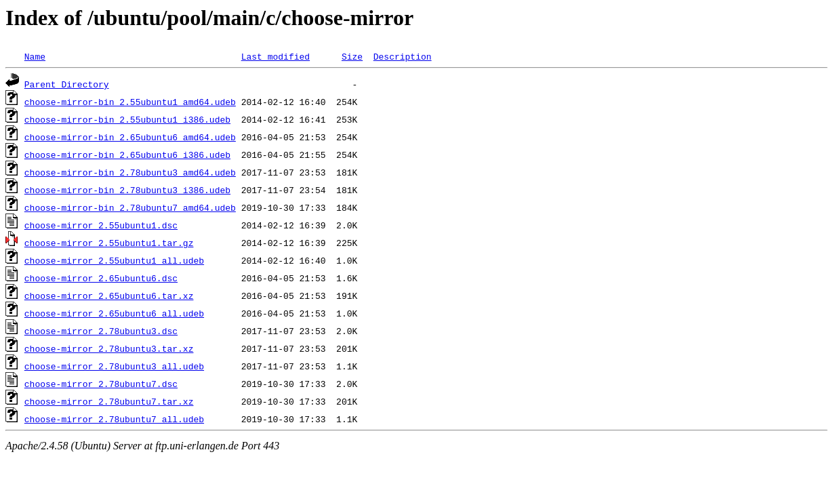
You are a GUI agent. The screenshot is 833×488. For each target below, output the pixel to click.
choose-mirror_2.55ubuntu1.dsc (101, 225)
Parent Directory (66, 84)
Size (352, 56)
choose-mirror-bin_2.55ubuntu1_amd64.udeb (130, 102)
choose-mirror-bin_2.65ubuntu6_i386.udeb (127, 154)
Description (402, 56)
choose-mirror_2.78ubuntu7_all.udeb (114, 419)
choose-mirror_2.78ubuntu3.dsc (101, 331)
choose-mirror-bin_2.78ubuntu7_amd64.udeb (130, 207)
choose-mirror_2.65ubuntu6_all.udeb (114, 313)
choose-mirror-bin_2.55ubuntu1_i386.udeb (127, 119)
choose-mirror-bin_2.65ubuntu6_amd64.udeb (130, 137)
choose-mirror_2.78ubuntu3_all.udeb (114, 366)
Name (34, 56)
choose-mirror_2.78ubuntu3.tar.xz (109, 348)
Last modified (275, 56)
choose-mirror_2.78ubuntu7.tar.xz (109, 401)
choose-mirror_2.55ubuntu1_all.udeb (114, 260)
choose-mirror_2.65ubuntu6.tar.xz (109, 295)
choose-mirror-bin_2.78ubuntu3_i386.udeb (127, 190)
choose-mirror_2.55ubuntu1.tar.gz (109, 243)
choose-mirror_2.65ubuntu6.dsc (101, 278)
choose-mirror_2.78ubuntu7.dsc (101, 384)
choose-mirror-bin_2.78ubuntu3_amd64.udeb (130, 172)
